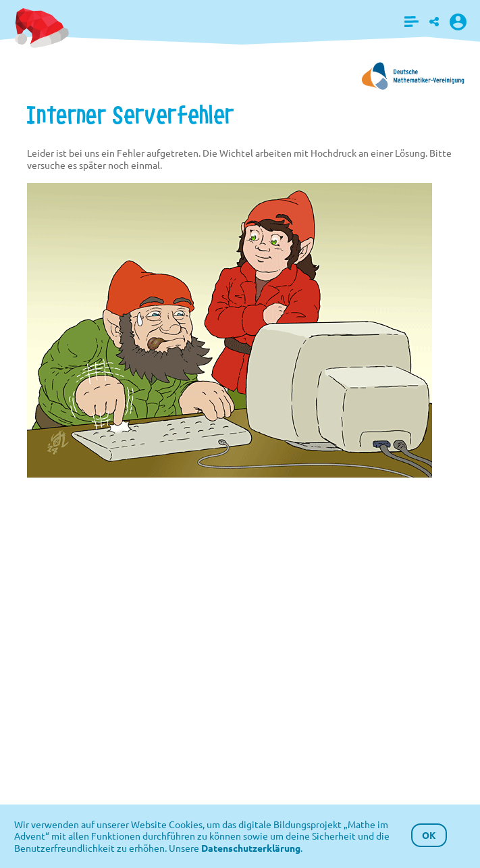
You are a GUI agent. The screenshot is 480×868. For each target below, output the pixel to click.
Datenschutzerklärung (250, 848)
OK (429, 835)
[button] (411, 21)
